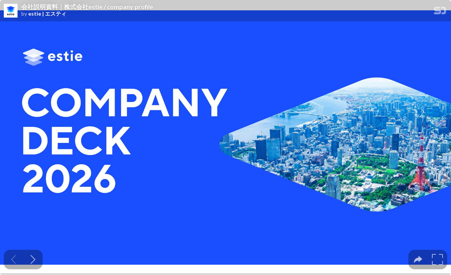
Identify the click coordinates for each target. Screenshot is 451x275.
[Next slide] (33, 259)
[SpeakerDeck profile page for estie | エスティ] (11, 11)
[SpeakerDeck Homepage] (440, 12)
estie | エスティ (47, 13)
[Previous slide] (13, 259)
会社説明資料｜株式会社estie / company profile (87, 7)
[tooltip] (418, 259)
